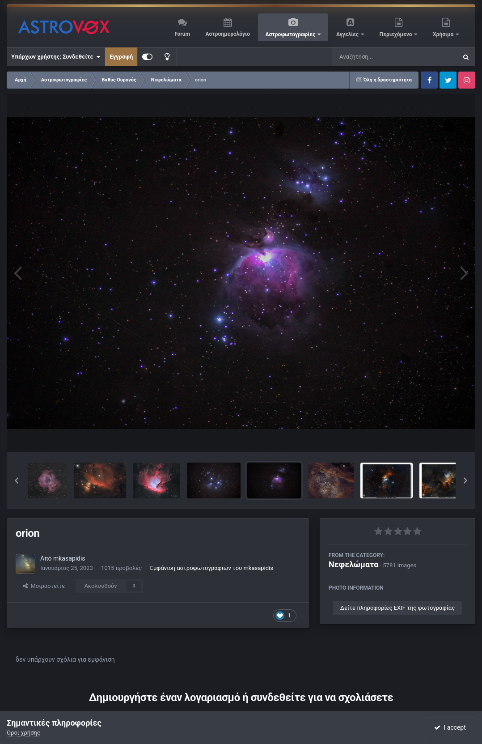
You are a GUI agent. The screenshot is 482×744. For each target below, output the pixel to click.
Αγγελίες (348, 34)
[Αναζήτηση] (376, 56)
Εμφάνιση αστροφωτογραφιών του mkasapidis (211, 568)
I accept (449, 727)
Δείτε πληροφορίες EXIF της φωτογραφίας (397, 607)
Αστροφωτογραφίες (291, 34)
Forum (182, 34)
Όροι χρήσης (23, 732)
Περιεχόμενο (397, 34)
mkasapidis (69, 558)
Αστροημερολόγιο (227, 34)
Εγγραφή (121, 56)
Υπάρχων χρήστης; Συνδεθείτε (55, 56)
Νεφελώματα (353, 564)
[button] (16, 480)
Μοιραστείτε (44, 585)
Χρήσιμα (444, 34)
